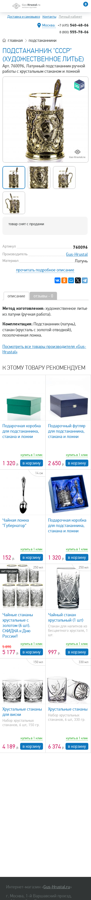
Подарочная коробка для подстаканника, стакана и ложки (21, 431)
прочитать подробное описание (45, 270)
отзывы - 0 (43, 296)
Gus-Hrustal (77, 254)
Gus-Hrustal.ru (56, 887)
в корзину (32, 463)
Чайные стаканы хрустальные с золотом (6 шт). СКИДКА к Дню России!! (17, 625)
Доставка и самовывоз (23, 17)
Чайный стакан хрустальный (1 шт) (65, 617)
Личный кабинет (70, 17)
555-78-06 (74, 31)
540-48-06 (73, 25)
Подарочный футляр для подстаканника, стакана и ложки (66, 431)
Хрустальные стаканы (68, 709)
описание (16, 296)
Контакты (49, 17)
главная (15, 40)
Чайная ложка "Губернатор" (15, 522)
